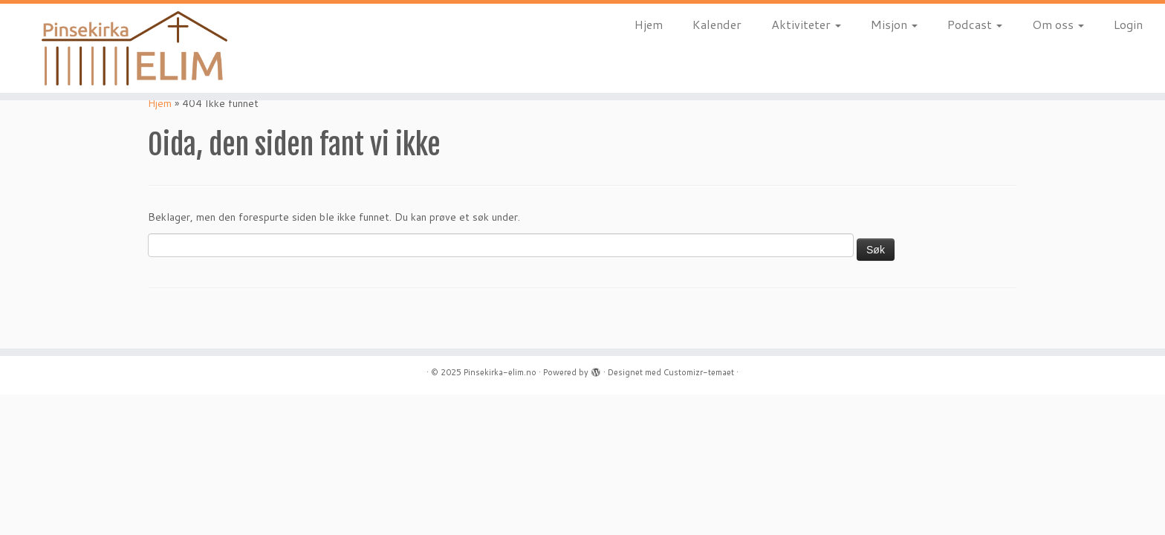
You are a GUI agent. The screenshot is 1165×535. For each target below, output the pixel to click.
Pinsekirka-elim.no (500, 372)
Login (1128, 24)
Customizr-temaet (698, 372)
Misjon (894, 24)
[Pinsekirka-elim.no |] (134, 48)
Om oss (1058, 24)
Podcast (974, 24)
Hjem (649, 24)
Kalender (716, 24)
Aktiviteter (806, 24)
